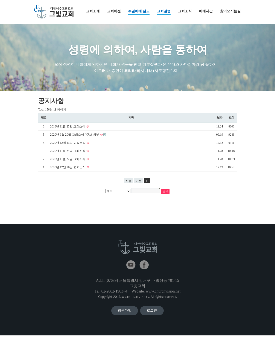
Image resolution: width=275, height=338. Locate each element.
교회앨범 (164, 12)
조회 (231, 117)
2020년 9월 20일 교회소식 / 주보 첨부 (75, 134)
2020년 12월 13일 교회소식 (68, 143)
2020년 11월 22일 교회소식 (68, 159)
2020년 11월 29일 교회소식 (68, 151)
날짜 (219, 117)
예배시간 (206, 11)
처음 (128, 181)
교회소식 (185, 11)
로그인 (152, 312)
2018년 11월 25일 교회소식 (68, 126)
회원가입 (124, 312)
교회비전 (114, 11)
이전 (139, 181)
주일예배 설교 (139, 12)
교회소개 (93, 11)
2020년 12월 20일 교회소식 (68, 167)
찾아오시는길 (230, 11)
